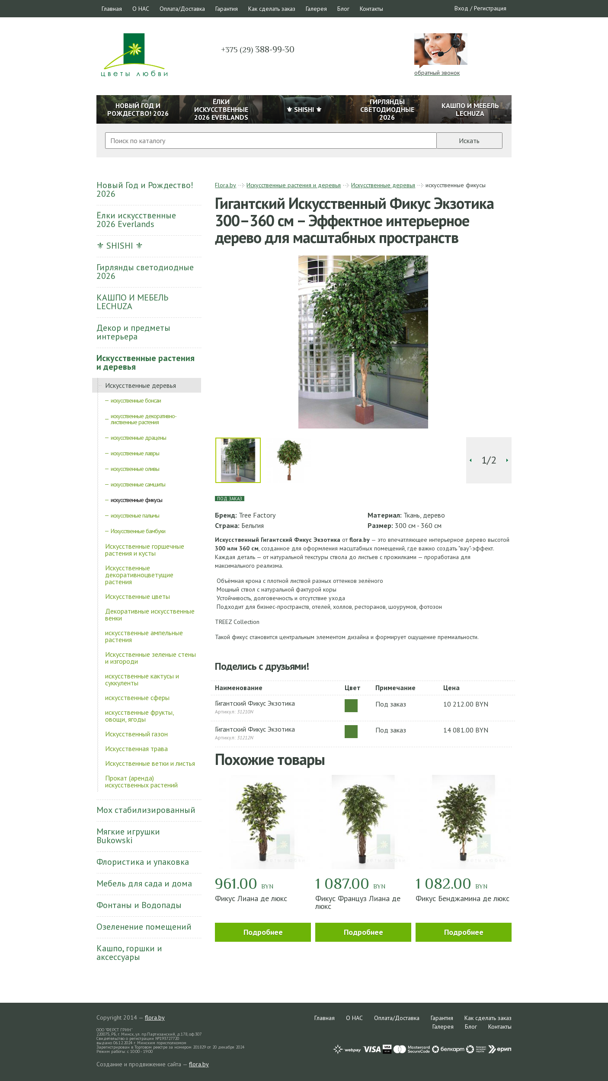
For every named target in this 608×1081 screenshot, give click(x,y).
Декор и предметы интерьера (133, 332)
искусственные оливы (135, 469)
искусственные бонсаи (136, 400)
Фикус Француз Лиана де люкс (357, 902)
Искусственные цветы (137, 596)
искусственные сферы (137, 697)
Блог (343, 9)
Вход (461, 8)
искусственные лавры (135, 453)
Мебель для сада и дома (144, 883)
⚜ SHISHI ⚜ (119, 245)
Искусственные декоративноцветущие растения (139, 574)
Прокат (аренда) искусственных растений (141, 781)
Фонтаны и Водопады (139, 905)
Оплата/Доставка (182, 9)
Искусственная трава (136, 748)
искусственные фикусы (136, 500)
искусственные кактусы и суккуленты (142, 679)
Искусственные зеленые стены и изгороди (150, 657)
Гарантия (226, 9)
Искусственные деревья (140, 385)
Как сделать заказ (271, 9)
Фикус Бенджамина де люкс (462, 898)
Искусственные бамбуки (138, 531)
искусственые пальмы (135, 515)
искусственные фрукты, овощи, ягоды (139, 715)
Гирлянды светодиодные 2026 (145, 271)
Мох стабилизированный (145, 810)
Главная (112, 9)
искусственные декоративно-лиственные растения (143, 419)
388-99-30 (257, 49)
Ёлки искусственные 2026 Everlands (136, 220)
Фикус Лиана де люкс (251, 898)
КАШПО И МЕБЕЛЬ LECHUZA (132, 302)
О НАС (140, 9)
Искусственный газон (136, 733)
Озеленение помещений (144, 926)
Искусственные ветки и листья (150, 763)
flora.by (155, 1017)
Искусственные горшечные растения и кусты (144, 549)
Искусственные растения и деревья (145, 362)
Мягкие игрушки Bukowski (128, 836)
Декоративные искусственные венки (150, 614)
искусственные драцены (138, 437)
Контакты (371, 9)
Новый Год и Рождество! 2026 (144, 189)
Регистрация (490, 8)
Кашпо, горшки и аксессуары (129, 953)
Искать (469, 140)
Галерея (316, 9)
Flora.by (225, 185)
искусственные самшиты (138, 484)
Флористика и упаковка (142, 861)
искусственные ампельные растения (144, 636)
